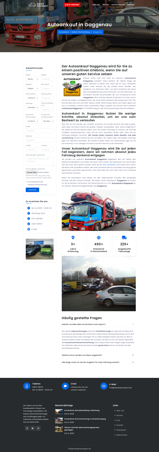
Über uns (96, 5)
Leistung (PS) (46, 94)
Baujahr (29, 84)
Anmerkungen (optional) (35, 155)
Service (106, 5)
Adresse (29, 136)
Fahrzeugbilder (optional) (35, 169)
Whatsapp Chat (38, 213)
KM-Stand (45, 84)
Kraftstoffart (31, 94)
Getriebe (29, 103)
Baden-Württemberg (81, 32)
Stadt (28, 127)
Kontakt (131, 5)
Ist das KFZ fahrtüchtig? (31, 116)
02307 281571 (37, 224)
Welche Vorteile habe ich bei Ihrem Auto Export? (84, 324)
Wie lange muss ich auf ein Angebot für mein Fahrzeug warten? (90, 362)
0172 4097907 (72, 5)
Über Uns (120, 410)
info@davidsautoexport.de (120, 388)
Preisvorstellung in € (47, 104)
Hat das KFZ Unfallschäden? (47, 116)
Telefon (44, 145)
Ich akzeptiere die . (37, 183)
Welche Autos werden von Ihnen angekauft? (82, 355)
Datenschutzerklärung (37, 184)
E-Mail (28, 145)
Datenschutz (122, 435)
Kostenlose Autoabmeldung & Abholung (81, 410)
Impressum (121, 430)
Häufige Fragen (118, 5)
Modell (44, 75)
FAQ (118, 420)
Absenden (32, 190)
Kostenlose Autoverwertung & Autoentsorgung (85, 419)
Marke (28, 75)
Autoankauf (64, 32)
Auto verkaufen (109, 165)
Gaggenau (97, 32)
